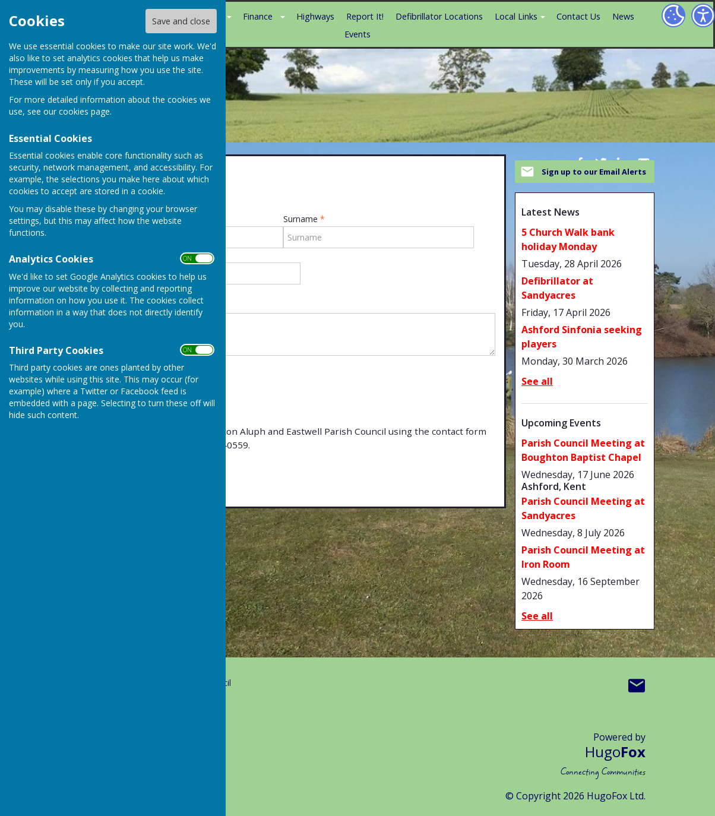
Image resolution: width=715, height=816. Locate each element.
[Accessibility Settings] (703, 15)
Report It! (365, 16)
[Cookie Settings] (673, 15)
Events (357, 34)
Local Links (516, 16)
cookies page (84, 111)
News (623, 16)
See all (537, 381)
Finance (258, 16)
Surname (304, 219)
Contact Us (578, 16)
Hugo (615, 751)
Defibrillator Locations (439, 16)
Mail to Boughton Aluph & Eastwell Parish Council (637, 685)
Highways (315, 16)
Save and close (181, 21)
